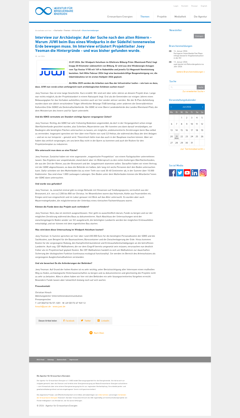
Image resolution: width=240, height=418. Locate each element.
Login (176, 6)
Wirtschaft (76, 30)
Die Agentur (200, 16)
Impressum (73, 359)
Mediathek (180, 16)
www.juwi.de (59, 306)
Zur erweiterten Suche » (194, 91)
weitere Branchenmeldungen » (190, 71)
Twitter (88, 320)
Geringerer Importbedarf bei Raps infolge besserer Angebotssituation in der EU (189, 55)
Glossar (194, 6)
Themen (144, 16)
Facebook (70, 320)
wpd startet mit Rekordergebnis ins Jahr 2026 (189, 65)
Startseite (58, 30)
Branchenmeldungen (90, 30)
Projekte (162, 16)
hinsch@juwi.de (43, 306)
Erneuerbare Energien (120, 16)
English (204, 6)
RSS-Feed (40, 359)
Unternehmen (103, 395)
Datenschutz (61, 359)
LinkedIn (105, 320)
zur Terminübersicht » (192, 148)
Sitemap (50, 359)
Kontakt (184, 6)
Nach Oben (99, 333)
